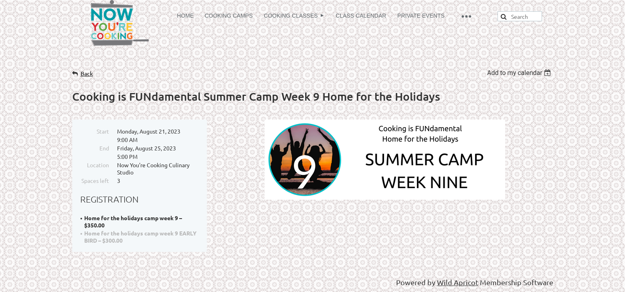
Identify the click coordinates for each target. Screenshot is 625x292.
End (104, 148)
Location (98, 164)
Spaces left (95, 180)
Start (103, 131)
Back (87, 73)
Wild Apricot (457, 282)
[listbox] (520, 73)
